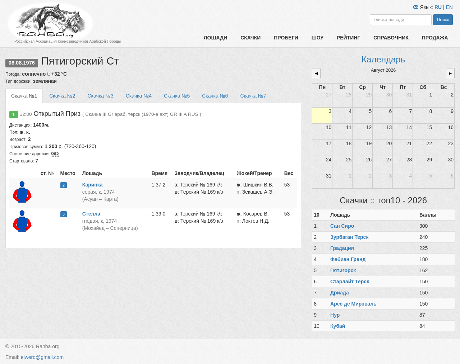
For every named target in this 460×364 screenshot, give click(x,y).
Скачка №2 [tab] (62, 96)
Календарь (383, 59)
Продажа (435, 38)
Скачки (250, 38)
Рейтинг (348, 38)
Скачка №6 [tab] (215, 96)
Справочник (391, 38)
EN (449, 7)
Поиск (443, 19)
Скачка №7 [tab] (253, 96)
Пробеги (286, 38)
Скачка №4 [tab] (139, 96)
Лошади (215, 38)
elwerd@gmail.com (42, 357)
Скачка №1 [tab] (24, 96)
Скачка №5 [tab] (177, 96)
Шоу (317, 38)
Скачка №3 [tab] (100, 96)
